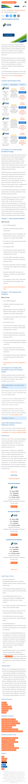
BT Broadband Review (8, 744)
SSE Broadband (15, 414)
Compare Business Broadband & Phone (12, 731)
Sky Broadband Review (8, 746)
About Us (4, 702)
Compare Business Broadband (10, 729)
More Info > (14, 506)
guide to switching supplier (19, 432)
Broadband (10, 10)
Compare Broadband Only (9, 719)
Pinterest (4, 760)
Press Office (5, 710)
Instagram (4, 758)
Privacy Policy (8, 656)
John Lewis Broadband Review (10, 742)
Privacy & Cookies (6, 706)
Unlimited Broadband (14, 478)
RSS (3, 769)
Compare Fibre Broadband (9, 725)
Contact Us (5, 704)
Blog (3, 756)
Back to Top (14, 471)
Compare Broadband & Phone (10, 721)
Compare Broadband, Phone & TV (11, 723)
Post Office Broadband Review (10, 738)
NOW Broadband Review (8, 740)
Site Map (4, 712)
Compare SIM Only (7, 727)
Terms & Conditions (7, 708)
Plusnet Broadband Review (9, 750)
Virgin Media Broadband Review (10, 748)
